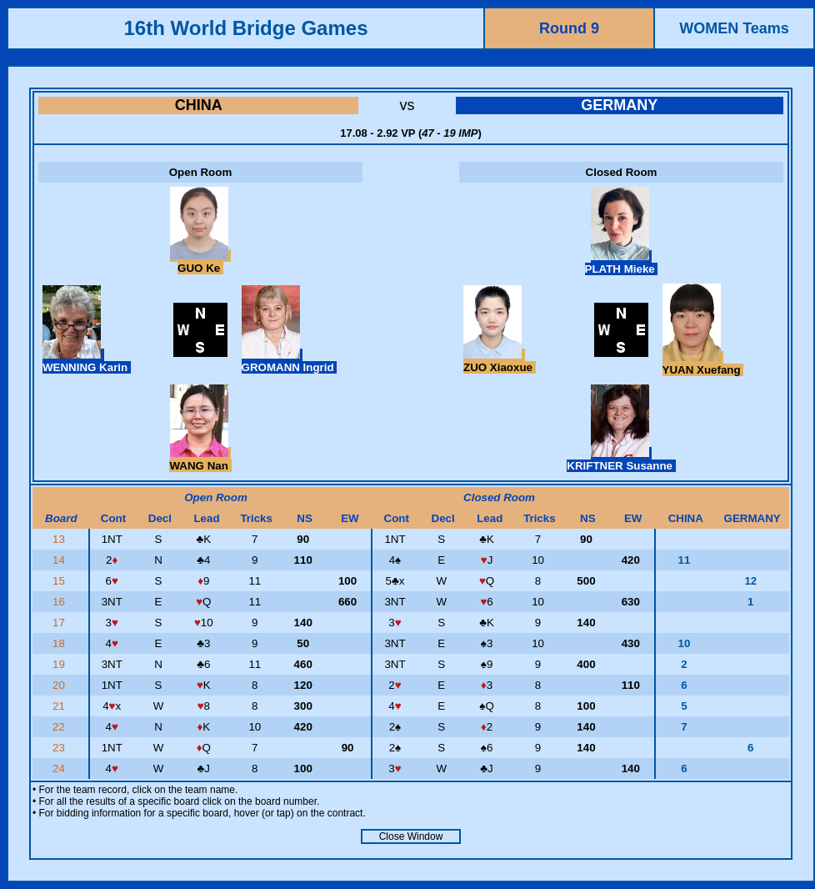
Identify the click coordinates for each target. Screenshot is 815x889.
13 (60, 539)
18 (60, 643)
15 (60, 581)
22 (60, 727)
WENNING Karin (86, 361)
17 (60, 622)
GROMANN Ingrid (290, 361)
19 (60, 664)
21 (60, 706)
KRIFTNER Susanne (621, 459)
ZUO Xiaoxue (499, 361)
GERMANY (619, 105)
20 (60, 685)
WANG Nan (200, 459)
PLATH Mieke (621, 262)
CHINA (198, 105)
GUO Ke (201, 261)
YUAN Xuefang (703, 363)
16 (60, 601)
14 (60, 560)
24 (60, 768)
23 (60, 747)
